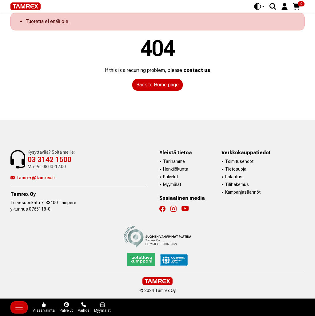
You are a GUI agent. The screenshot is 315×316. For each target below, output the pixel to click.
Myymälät (172, 184)
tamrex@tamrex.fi (32, 177)
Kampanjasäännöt (243, 192)
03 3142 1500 (49, 159)
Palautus (233, 176)
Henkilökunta (175, 169)
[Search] (272, 6)
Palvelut (170, 176)
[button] (284, 6)
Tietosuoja (235, 169)
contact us (196, 70)
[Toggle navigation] (19, 307)
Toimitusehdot (239, 161)
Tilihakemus (237, 184)
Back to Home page (157, 85)
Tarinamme (174, 161)
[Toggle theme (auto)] (259, 6)
